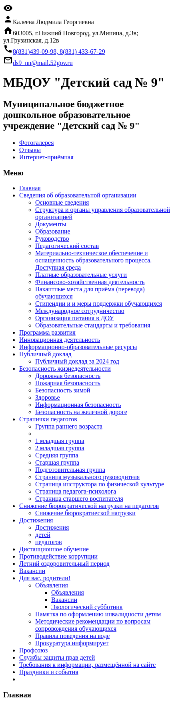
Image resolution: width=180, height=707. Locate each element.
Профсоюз (33, 650)
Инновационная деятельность (59, 339)
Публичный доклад (45, 354)
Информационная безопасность (78, 404)
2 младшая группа (59, 448)
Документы (50, 224)
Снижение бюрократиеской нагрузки (85, 513)
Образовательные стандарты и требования (92, 325)
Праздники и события (48, 671)
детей (42, 534)
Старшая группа (57, 462)
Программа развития (47, 332)
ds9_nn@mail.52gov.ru (43, 62)
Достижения (36, 520)
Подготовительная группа (70, 469)
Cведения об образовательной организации (77, 195)
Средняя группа (56, 455)
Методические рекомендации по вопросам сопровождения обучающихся (92, 625)
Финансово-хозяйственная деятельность (90, 281)
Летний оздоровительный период (64, 563)
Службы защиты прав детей (57, 657)
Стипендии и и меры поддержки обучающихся (98, 303)
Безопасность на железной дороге (81, 411)
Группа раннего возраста (68, 426)
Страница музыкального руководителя (87, 476)
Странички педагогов (48, 419)
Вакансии (32, 570)
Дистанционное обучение (54, 549)
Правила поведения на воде (72, 635)
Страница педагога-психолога (75, 491)
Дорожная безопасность (67, 375)
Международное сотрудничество (79, 310)
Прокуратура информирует (71, 643)
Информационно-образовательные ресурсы (78, 346)
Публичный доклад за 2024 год (77, 361)
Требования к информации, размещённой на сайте (87, 664)
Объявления (51, 585)
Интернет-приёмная (46, 157)
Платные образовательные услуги (81, 274)
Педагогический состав (67, 245)
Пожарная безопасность (67, 383)
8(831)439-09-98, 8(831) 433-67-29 (59, 51)
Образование (52, 231)
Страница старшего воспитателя (79, 498)
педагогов (48, 541)
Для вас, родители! (44, 578)
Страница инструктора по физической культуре (99, 484)
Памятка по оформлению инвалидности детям (98, 614)
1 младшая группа (59, 440)
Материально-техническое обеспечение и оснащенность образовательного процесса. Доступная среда (93, 260)
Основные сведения (62, 202)
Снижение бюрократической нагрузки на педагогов (89, 505)
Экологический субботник (87, 606)
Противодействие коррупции (58, 556)
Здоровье (47, 397)
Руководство (52, 238)
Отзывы (30, 149)
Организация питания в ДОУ (74, 318)
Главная (30, 188)
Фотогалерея (36, 142)
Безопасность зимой (62, 390)
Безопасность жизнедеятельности (65, 368)
